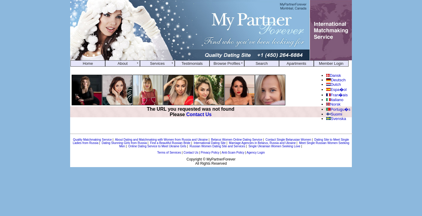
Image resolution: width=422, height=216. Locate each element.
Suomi (334, 114)
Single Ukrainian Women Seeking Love (274, 146)
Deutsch (336, 80)
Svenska (336, 118)
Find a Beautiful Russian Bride (170, 143)
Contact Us (198, 114)
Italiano (334, 100)
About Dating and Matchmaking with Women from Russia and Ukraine (161, 139)
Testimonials (192, 63)
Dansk (333, 75)
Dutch (333, 84)
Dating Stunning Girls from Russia (124, 143)
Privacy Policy (210, 152)
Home (88, 63)
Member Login (331, 63)
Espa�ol (336, 89)
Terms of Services (169, 152)
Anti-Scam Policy (233, 152)
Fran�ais (337, 95)
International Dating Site (210, 143)
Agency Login (256, 152)
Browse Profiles (227, 63)
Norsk (333, 104)
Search (262, 63)
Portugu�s (338, 109)
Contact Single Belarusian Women (288, 139)
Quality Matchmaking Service (92, 139)
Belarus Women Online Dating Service (236, 139)
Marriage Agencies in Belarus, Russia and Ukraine (262, 143)
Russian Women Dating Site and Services (217, 146)
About (122, 63)
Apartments (296, 63)
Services (157, 63)
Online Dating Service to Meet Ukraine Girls (157, 146)
